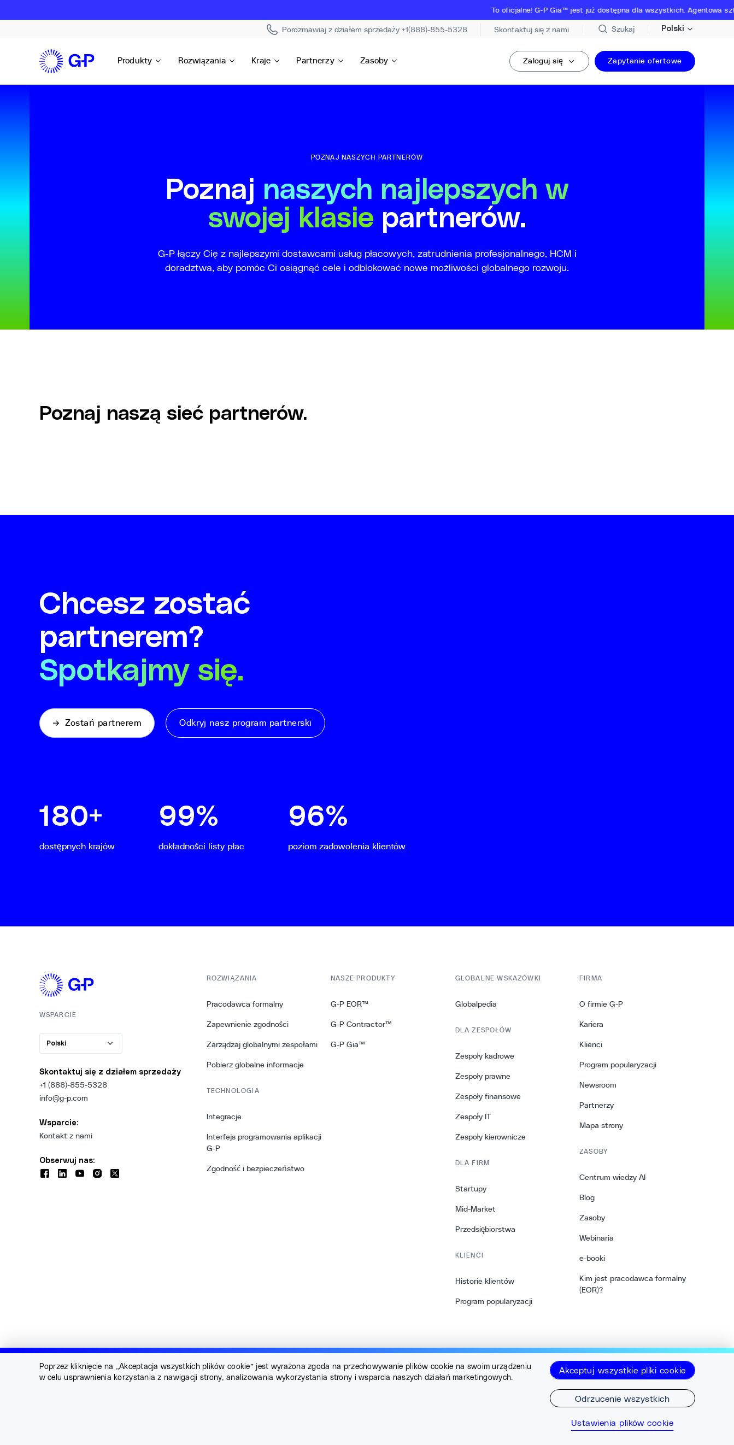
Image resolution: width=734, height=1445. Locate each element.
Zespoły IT (473, 1116)
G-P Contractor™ (361, 1024)
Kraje (266, 60)
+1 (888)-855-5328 (73, 1084)
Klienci (590, 1044)
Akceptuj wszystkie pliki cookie (622, 1370)
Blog (587, 1197)
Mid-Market (475, 1209)
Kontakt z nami (65, 1135)
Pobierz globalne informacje (255, 1064)
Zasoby (379, 60)
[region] (367, 1396)
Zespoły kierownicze (490, 1136)
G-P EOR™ (349, 1004)
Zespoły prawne (483, 1076)
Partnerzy (320, 60)
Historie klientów (484, 1281)
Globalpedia (476, 1004)
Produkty (140, 60)
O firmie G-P (601, 1004)
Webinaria (596, 1237)
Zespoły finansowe (488, 1096)
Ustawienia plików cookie (622, 1422)
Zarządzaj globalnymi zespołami (262, 1044)
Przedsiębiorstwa (485, 1229)
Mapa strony (601, 1125)
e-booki (592, 1258)
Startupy (470, 1188)
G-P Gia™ (348, 1044)
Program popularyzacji (493, 1301)
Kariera (591, 1024)
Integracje (224, 1116)
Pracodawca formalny (245, 1004)
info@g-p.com (63, 1098)
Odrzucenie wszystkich (622, 1398)
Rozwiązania (207, 60)
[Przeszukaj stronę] (615, 29)
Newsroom (597, 1084)
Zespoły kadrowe (485, 1056)
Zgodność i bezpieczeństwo (255, 1168)
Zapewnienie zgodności (248, 1024)
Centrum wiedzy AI (612, 1177)
